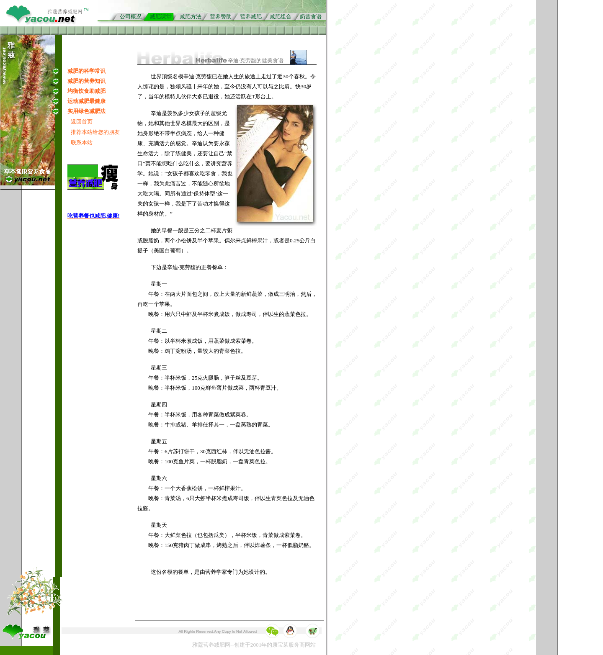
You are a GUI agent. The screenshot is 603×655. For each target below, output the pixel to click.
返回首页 (82, 121)
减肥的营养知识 (86, 81)
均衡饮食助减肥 (86, 91)
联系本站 (82, 142)
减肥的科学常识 (86, 71)
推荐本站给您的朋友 (95, 132)
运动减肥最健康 (86, 101)
